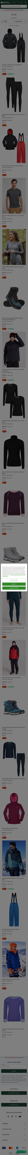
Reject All (14, 584)
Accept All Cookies (14, 588)
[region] (14, 577)
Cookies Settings (14, 580)
